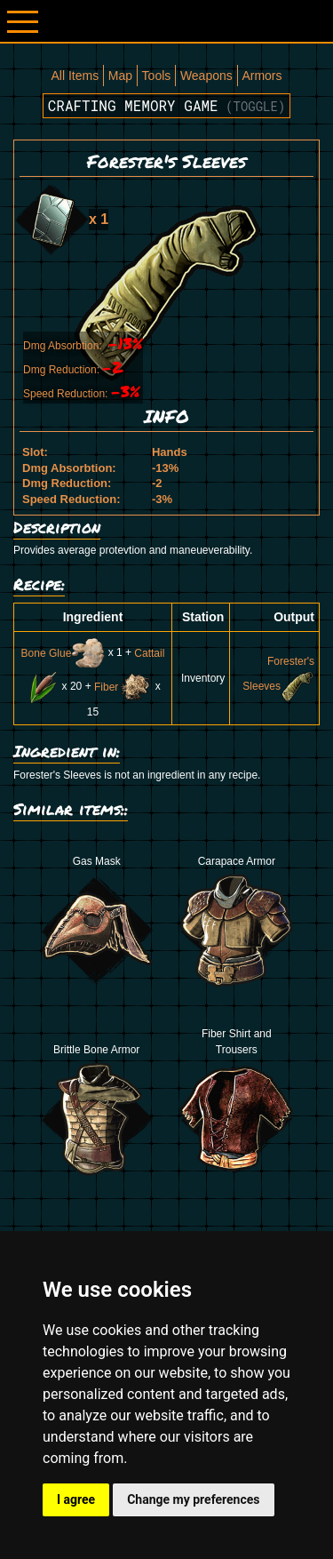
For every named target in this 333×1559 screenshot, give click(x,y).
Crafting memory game (167, 105)
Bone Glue (63, 653)
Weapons (206, 75)
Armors (261, 75)
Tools (156, 75)
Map (120, 75)
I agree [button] (76, 1499)
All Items (75, 75)
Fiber (123, 687)
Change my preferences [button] (193, 1499)
